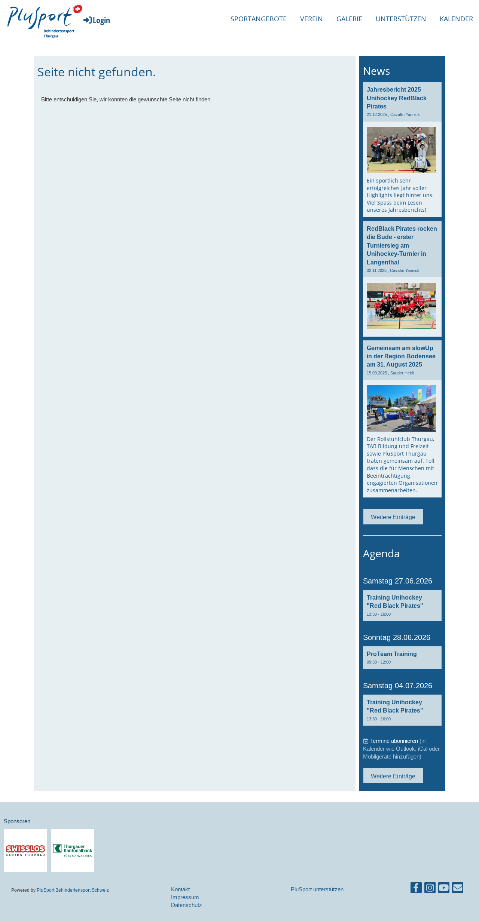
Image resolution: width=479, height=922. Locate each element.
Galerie (349, 18)
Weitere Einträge (393, 517)
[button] (402, 605)
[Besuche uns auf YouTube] (443, 889)
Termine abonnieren (394, 741)
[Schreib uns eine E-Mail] (457, 889)
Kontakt (180, 889)
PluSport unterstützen (317, 889)
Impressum (185, 897)
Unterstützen (401, 18)
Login (96, 19)
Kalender (456, 18)
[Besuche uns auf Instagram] (430, 889)
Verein (311, 18)
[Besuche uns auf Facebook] (416, 889)
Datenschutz (186, 905)
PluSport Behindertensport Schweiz (73, 890)
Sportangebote (259, 18)
